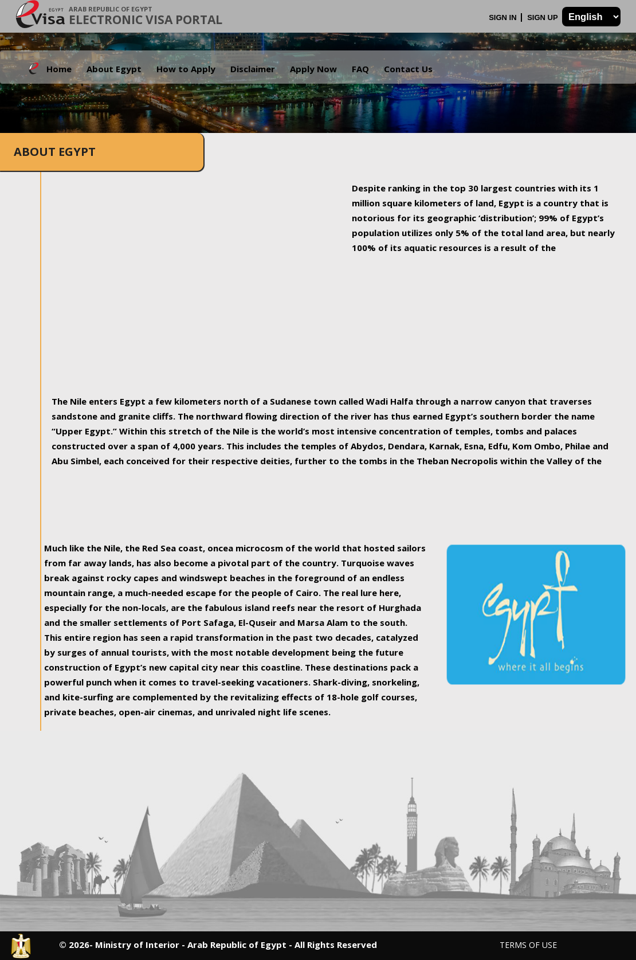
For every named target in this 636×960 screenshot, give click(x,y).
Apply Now (313, 69)
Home (59, 69)
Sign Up (543, 17)
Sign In (504, 17)
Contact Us (408, 69)
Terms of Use (528, 944)
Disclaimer (252, 69)
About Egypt (114, 69)
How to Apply (185, 69)
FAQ (360, 69)
